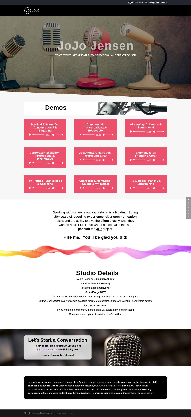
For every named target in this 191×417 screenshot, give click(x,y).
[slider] (38, 134)
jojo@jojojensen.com (48, 349)
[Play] (30, 134)
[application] (45, 134)
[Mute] (53, 135)
